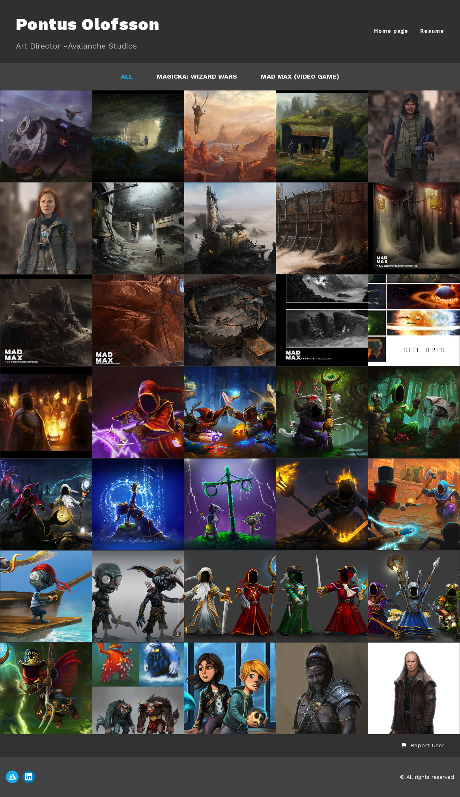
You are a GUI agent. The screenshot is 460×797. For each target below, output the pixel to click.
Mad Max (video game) (300, 76)
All (127, 76)
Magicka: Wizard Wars (197, 76)
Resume (432, 31)
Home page (391, 31)
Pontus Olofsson (87, 24)
